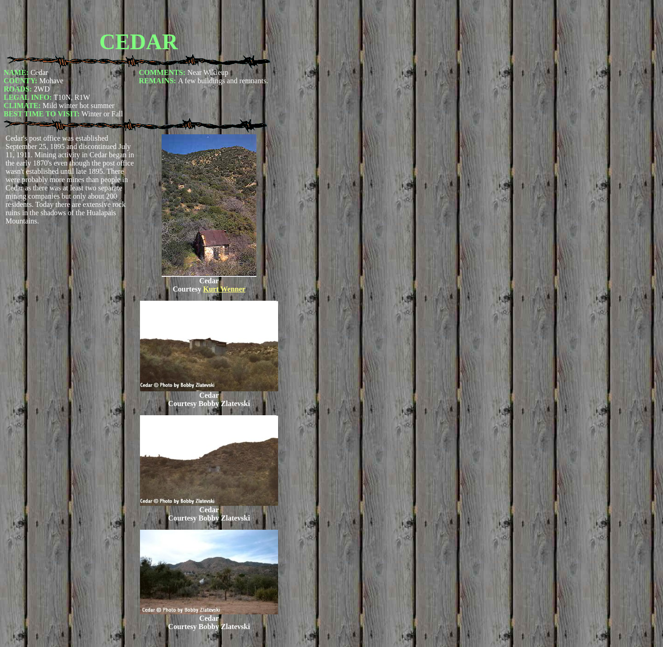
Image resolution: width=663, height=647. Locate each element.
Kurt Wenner (224, 289)
